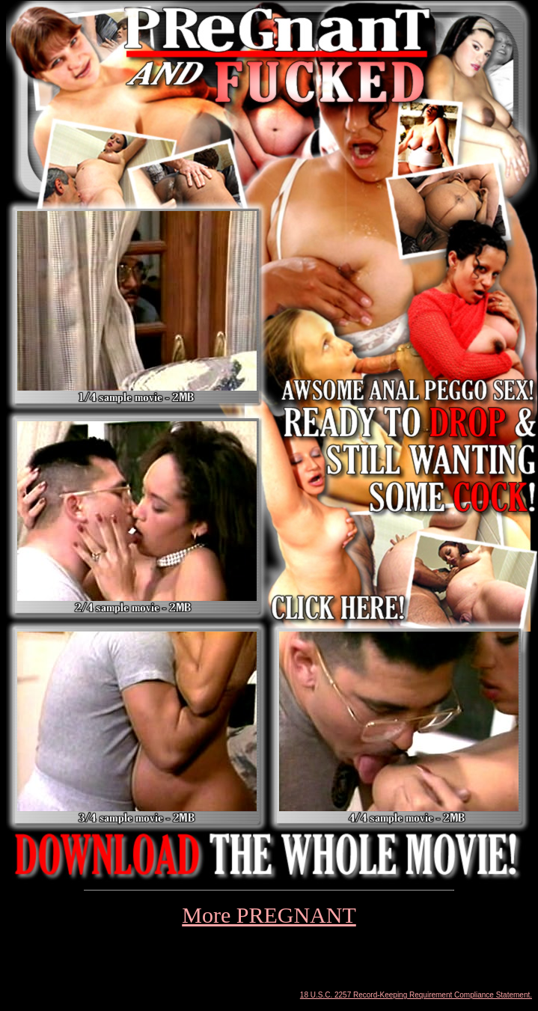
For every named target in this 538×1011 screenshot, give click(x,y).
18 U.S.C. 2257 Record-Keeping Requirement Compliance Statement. (416, 995)
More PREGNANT (269, 914)
